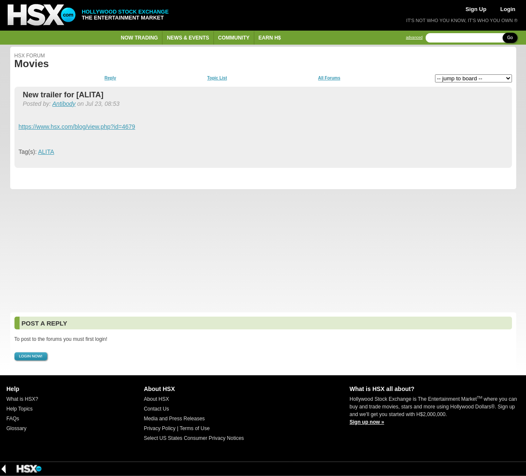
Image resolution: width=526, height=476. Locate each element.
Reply (110, 78)
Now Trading (139, 38)
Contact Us (156, 409)
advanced (414, 38)
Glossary (16, 428)
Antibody (63, 103)
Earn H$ (270, 38)
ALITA (46, 151)
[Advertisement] (263, 250)
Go (510, 37)
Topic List (217, 78)
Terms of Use (194, 428)
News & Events (188, 38)
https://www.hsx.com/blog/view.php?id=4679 (77, 126)
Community (234, 38)
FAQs (12, 419)
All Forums (329, 78)
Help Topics (19, 409)
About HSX (156, 399)
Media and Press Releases (174, 419)
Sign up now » (367, 422)
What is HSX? (22, 399)
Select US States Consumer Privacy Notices (194, 438)
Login (507, 9)
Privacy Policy (160, 428)
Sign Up (476, 9)
